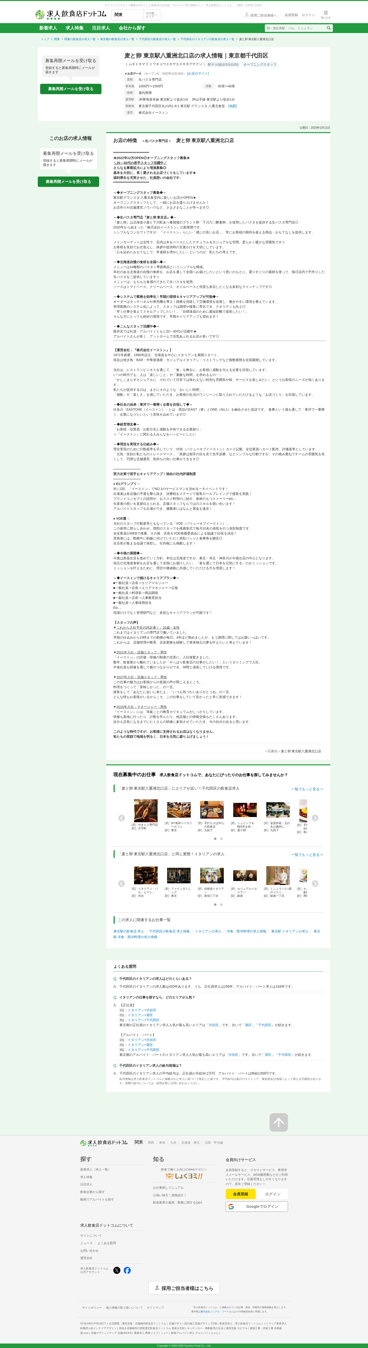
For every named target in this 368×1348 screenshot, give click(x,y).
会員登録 (240, 1194)
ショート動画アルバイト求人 (190, 1332)
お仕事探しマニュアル (168, 1187)
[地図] (232, 106)
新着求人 (48, 27)
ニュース (86, 1243)
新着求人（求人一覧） (95, 1169)
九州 (173, 1142)
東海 (162, 1142)
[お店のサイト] (198, 73)
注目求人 (101, 27)
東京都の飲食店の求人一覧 (117, 39)
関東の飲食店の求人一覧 (80, 39)
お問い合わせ (89, 1250)
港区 (248, 1025)
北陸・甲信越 (214, 1142)
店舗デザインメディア (111, 1332)
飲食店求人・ (240, 1323)
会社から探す (132, 27)
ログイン (273, 1194)
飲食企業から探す (92, 1192)
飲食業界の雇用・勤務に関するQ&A (177, 1202)
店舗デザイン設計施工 (193, 1323)
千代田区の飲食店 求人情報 (169, 931)
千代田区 (264, 1025)
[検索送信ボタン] (328, 28)
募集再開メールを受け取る (70, 89)
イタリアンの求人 (208, 931)
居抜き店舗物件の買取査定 (152, 1328)
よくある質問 (106, 1243)
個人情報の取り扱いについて (124, 1307)
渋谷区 (214, 1025)
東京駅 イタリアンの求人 (290, 931)
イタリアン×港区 (140, 1015)
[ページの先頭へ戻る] (279, 1122)
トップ (45, 39)
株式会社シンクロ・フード (215, 1311)
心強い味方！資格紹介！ (170, 1195)
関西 (151, 1142)
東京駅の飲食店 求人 (129, 931)
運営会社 (86, 1258)
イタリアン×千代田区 (143, 1020)
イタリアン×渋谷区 (142, 1010)
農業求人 (146, 1332)
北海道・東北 (190, 1142)
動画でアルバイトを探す (97, 1199)
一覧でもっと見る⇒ (307, 789)
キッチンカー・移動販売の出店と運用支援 (217, 1328)
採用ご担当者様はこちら (187, 1287)
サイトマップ (155, 1307)
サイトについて (91, 1235)
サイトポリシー (92, 1307)
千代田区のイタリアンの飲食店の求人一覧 (207, 39)
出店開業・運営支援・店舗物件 (137, 1323)
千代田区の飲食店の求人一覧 (157, 39)
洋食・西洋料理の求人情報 (246, 931)
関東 (57, 39)
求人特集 (75, 27)
